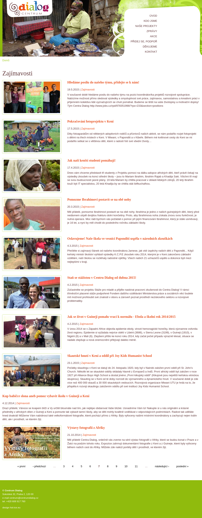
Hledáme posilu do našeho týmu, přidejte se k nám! (103, 82)
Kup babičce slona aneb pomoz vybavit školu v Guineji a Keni (45, 396)
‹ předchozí (39, 466)
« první (21, 466)
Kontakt (151, 51)
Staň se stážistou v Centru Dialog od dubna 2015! (101, 277)
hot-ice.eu (15, 507)
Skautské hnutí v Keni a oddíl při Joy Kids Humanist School (109, 355)
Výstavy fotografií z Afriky (86, 427)
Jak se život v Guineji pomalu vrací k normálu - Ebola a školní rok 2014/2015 (121, 316)
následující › (162, 466)
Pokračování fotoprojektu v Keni (90, 121)
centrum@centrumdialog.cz (23, 498)
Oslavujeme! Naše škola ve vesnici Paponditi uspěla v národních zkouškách (120, 238)
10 (126, 466)
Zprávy (152, 31)
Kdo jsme (150, 20)
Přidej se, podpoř (144, 41)
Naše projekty (146, 26)
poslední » (182, 466)
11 (136, 466)
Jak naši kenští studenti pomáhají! (91, 160)
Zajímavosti (88, 89)
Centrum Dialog (30, 8)
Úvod (153, 15)
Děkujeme (150, 46)
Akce (153, 36)
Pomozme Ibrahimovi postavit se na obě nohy (99, 199)
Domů (5, 60)
